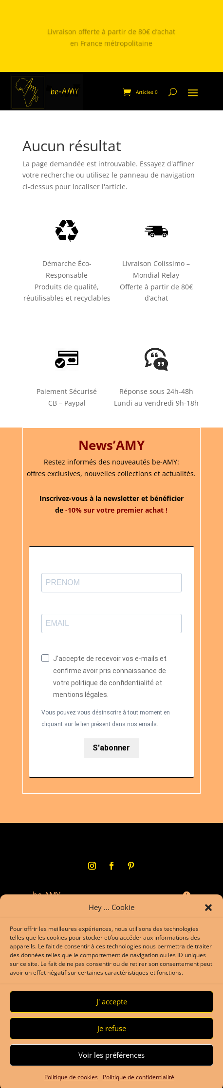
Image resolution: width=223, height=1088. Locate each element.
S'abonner (111, 747)
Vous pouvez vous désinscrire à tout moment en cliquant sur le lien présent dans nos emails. (105, 718)
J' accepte (111, 1012)
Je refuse (111, 1039)
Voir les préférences (111, 1066)
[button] (208, 919)
